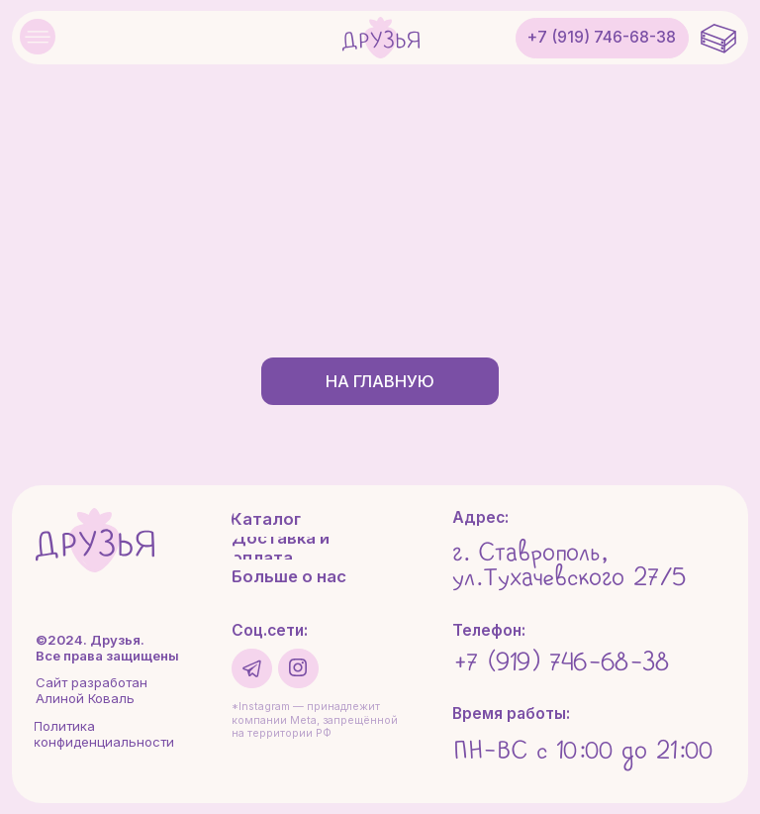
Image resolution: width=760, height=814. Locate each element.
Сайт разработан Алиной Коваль (91, 690)
